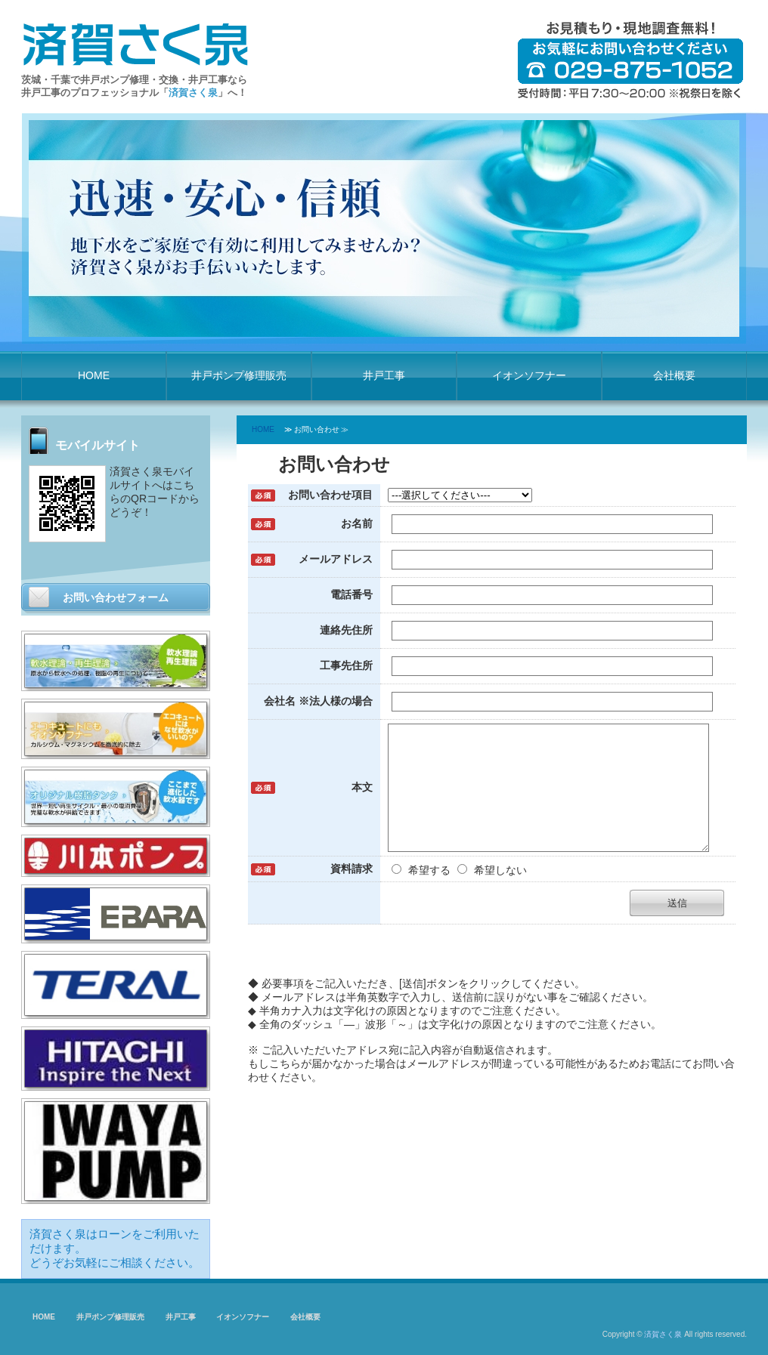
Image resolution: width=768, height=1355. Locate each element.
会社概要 (674, 375)
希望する (423, 893)
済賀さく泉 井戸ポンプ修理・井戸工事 (135, 42)
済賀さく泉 (663, 1334)
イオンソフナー (529, 375)
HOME (94, 375)
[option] (384, 228)
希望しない (492, 893)
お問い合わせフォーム (116, 597)
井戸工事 (384, 375)
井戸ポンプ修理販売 (238, 375)
